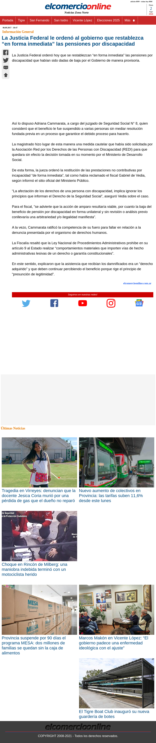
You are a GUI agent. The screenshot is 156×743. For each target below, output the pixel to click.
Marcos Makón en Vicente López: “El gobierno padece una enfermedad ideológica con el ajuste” (113, 643)
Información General (18, 32)
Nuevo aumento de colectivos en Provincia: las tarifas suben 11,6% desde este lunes (111, 495)
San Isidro (61, 20)
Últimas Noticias (13, 428)
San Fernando (39, 20)
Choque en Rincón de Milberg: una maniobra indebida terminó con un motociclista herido (34, 569)
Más (130, 20)
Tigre (21, 20)
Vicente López (82, 20)
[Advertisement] (80, 92)
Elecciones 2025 (108, 20)
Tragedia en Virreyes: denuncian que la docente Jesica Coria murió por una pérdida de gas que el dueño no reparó (39, 495)
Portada (7, 20)
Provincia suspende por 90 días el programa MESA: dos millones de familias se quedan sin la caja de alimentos (34, 645)
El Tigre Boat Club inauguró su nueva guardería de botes (114, 714)
